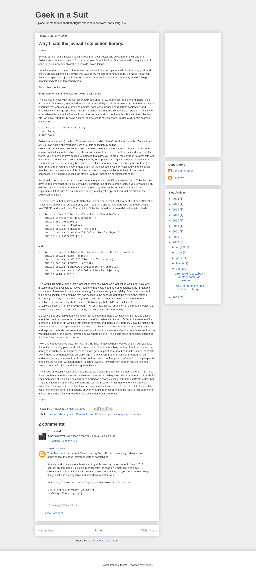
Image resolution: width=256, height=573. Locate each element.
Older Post (148, 530)
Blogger (147, 564)
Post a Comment (53, 512)
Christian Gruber (182, 170)
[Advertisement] (193, 94)
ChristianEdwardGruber (89, 414)
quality (125, 414)
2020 (176, 204)
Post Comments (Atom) (104, 540)
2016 (176, 220)
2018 (176, 215)
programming (112, 414)
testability (135, 414)
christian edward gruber (61, 414)
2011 (176, 231)
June (179, 252)
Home (98, 530)
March (180, 263)
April (179, 258)
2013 (176, 225)
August (180, 247)
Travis (51, 431)
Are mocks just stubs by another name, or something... (190, 277)
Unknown (53, 448)
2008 (176, 297)
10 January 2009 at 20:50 (62, 440)
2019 (176, 209)
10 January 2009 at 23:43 (62, 505)
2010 (176, 236)
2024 (176, 198)
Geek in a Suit (61, 14)
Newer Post (46, 530)
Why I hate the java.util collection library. (189, 287)
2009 (176, 242)
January (181, 268)
